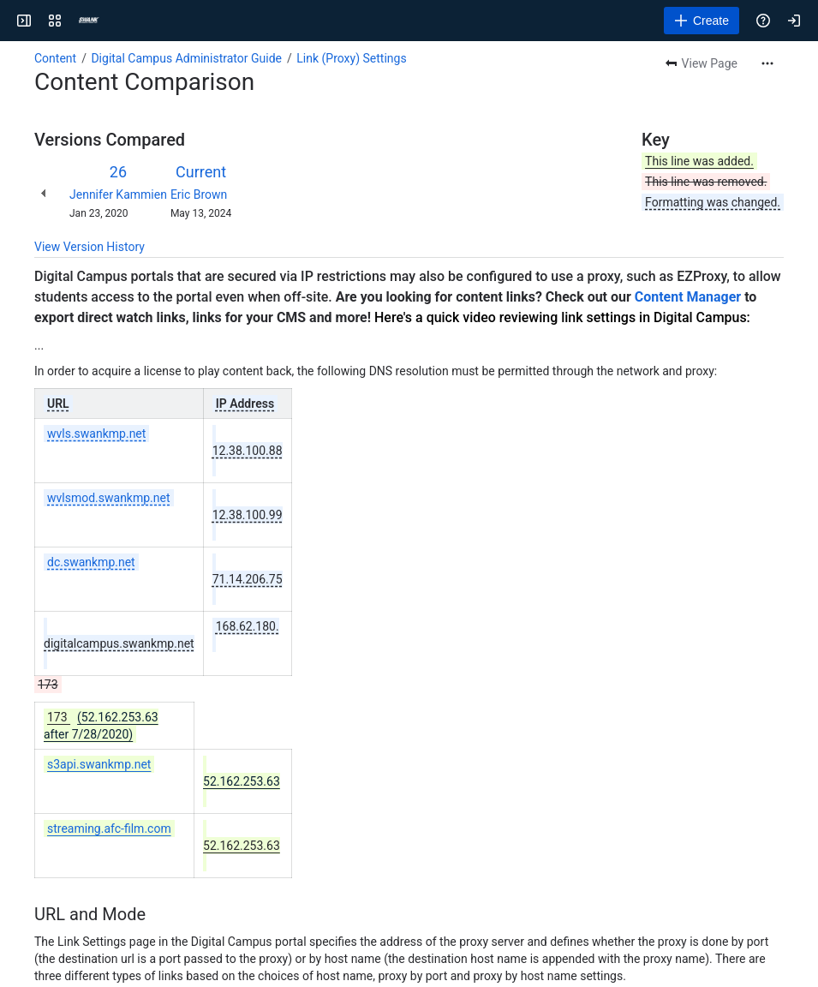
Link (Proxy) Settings (351, 58)
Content (55, 58)
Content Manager (688, 297)
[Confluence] (89, 20)
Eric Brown (198, 194)
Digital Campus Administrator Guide (186, 58)
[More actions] (767, 63)
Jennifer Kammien (118, 194)
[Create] (701, 20)
